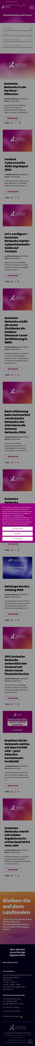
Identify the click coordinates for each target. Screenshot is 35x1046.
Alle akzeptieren (17, 529)
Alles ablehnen (17, 539)
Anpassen (17, 534)
